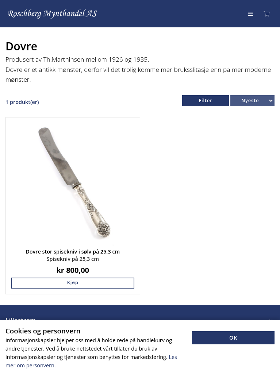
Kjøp (72, 282)
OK (233, 337)
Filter (205, 100)
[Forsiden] (52, 13)
